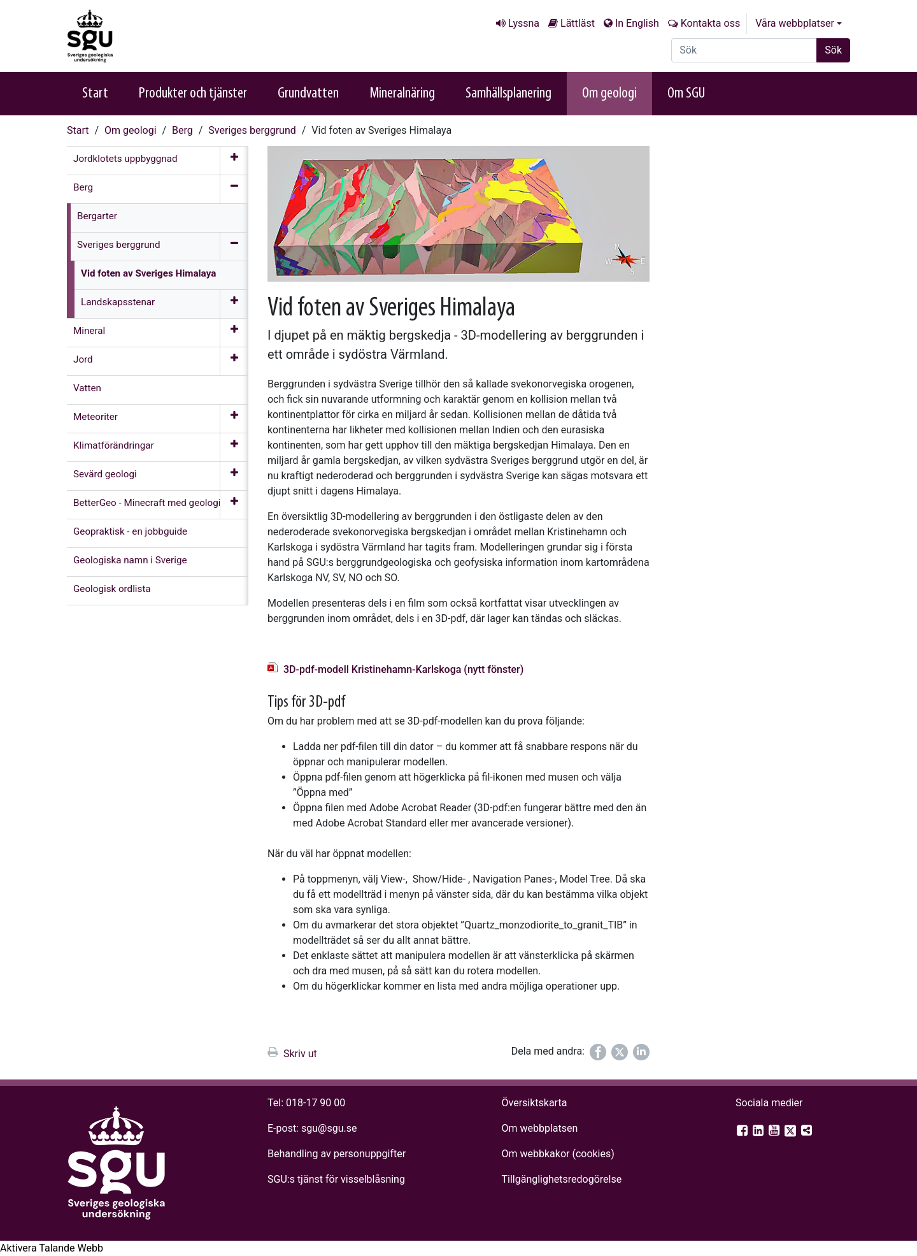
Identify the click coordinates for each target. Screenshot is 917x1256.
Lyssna (523, 23)
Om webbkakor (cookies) (557, 1154)
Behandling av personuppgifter (336, 1154)
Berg (182, 130)
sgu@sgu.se (329, 1128)
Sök (833, 50)
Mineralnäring (402, 93)
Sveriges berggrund (251, 130)
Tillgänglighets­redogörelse (561, 1179)
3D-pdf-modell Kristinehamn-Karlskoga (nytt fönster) (403, 669)
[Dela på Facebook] (598, 1052)
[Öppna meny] (234, 161)
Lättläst (577, 23)
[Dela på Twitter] (619, 1052)
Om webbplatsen (539, 1128)
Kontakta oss (710, 23)
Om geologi (609, 93)
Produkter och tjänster (193, 93)
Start (95, 93)
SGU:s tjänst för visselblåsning (336, 1179)
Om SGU (686, 93)
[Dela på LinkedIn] (641, 1052)
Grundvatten (308, 93)
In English (637, 23)
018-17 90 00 (315, 1103)
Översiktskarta (534, 1103)
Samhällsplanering (508, 93)
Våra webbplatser (794, 23)
